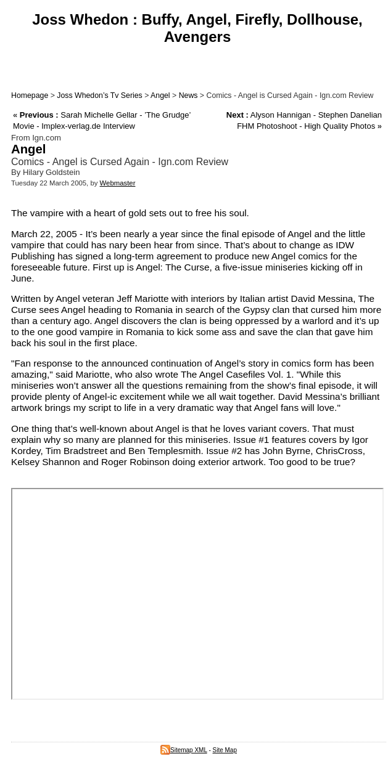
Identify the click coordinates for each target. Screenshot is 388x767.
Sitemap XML (183, 750)
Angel (160, 95)
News (188, 95)
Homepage (29, 95)
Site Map (225, 750)
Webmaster (118, 183)
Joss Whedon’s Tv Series (99, 95)
